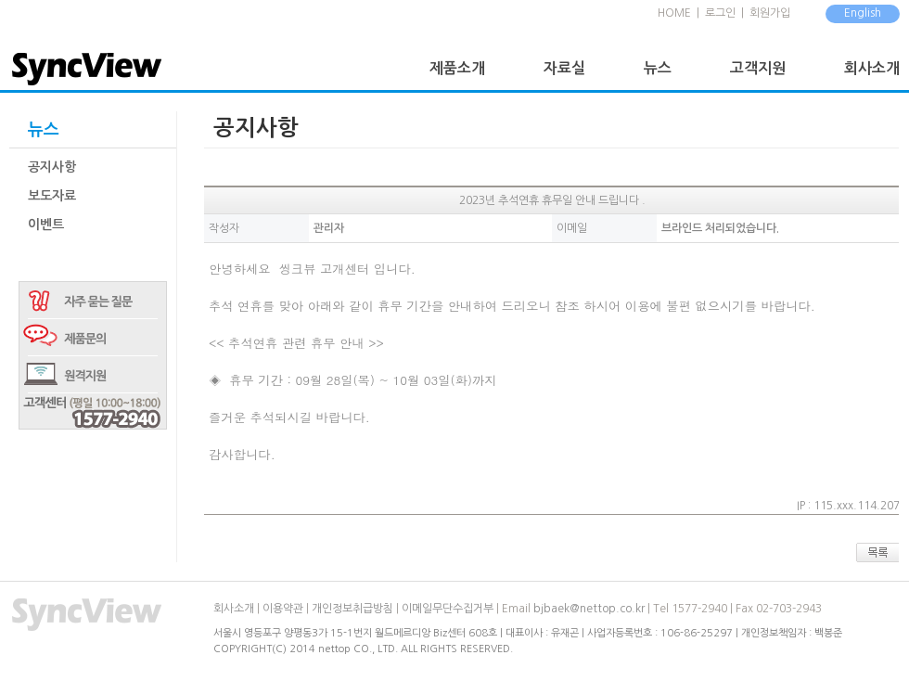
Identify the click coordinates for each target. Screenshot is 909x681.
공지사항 (52, 167)
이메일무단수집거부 (447, 608)
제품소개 (457, 68)
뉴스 (658, 68)
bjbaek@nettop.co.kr (589, 608)
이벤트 (46, 224)
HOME (674, 13)
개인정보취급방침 (352, 608)
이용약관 (282, 608)
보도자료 (52, 195)
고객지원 (758, 68)
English (862, 13)
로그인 (720, 13)
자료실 (564, 68)
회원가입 (769, 13)
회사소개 (872, 68)
